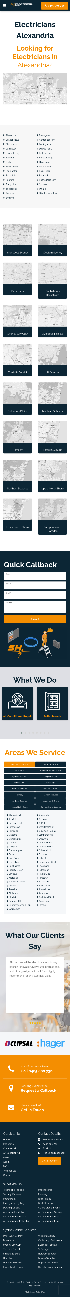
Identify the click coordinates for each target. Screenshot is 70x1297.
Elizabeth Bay (11, 153)
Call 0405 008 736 (36, 1071)
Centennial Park (46, 140)
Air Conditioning (11, 1153)
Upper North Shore (48, 1262)
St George (43, 1249)
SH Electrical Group (31, 1282)
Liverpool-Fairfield (47, 1245)
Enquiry (9, 602)
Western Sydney (46, 1236)
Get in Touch (32, 1110)
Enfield (11, 854)
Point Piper (43, 171)
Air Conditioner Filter (48, 1221)
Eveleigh (8, 157)
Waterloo (9, 193)
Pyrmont (42, 175)
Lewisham (43, 866)
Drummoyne (14, 850)
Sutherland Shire (11, 1253)
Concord (12, 842)
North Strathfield (16, 881)
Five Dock (13, 858)
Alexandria (9, 135)
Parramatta (8, 1240)
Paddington (10, 171)
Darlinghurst (44, 144)
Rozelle (12, 889)
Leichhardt (13, 866)
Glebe (7, 162)
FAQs (6, 1166)
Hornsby (7, 1258)
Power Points (10, 1198)
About (6, 1162)
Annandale (43, 815)
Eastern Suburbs (46, 1258)
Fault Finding (44, 1198)
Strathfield (13, 897)
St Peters (12, 893)
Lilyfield (12, 874)
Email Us (45, 1148)
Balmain (42, 819)
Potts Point (10, 175)
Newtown (42, 878)
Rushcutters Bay (46, 180)
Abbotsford (14, 815)
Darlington (9, 148)
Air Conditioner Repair (14, 1216)
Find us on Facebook (51, 1153)
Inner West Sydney (13, 1236)
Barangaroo (44, 135)
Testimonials (9, 1170)
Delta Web (40, 1292)
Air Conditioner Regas (49, 1216)
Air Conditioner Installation (16, 1221)
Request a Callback (38, 1090)
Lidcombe (43, 870)
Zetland (8, 197)
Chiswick (42, 838)
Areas (6, 1157)
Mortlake (12, 878)
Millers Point (10, 166)
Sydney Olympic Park (19, 905)
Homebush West (46, 862)
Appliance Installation (14, 1212)
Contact (7, 1175)
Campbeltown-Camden (50, 1267)
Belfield (41, 823)
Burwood (12, 831)
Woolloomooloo (47, 193)
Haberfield (43, 858)
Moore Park (44, 166)
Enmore (42, 854)
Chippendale (11, 144)
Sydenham (43, 901)
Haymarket (43, 162)
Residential (8, 1144)
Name (8, 574)
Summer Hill (14, 901)
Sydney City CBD (12, 1245)
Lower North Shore (13, 1267)
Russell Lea (43, 889)
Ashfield (12, 819)
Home (6, 1139)
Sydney (42, 184)
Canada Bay (14, 838)
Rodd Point (43, 885)
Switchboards (45, 1190)
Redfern (8, 180)
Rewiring (42, 1194)
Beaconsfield (11, 140)
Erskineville (44, 153)
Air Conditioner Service (50, 1212)
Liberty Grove (15, 870)
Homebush (13, 862)
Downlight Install (11, 1207)
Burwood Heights (46, 831)
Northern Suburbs (47, 1253)
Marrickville (43, 874)
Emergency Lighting (13, 1203)
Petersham (43, 881)
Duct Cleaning (45, 1203)
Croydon (12, 846)
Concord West (45, 842)
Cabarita (12, 835)
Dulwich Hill (44, 850)
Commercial (9, 1148)
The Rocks (10, 189)
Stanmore (42, 893)
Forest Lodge (45, 157)
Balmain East (14, 823)
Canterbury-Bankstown (50, 1240)
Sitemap (37, 1285)
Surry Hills (9, 184)
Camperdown (45, 835)
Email (8, 593)
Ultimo (41, 189)
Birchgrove (13, 827)
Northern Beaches (12, 1262)
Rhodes (12, 885)
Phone (9, 583)
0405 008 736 (55, 5)
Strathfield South (46, 897)
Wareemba (13, 909)
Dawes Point (44, 148)
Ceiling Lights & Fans (49, 1207)
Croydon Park (45, 846)
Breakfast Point (45, 827)
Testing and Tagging (13, 1190)
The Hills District (11, 1249)
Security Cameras (12, 1194)
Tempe (41, 905)
